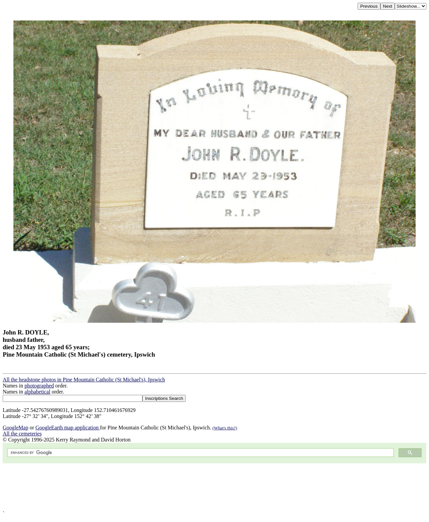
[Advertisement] (204, 487)
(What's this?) (224, 427)
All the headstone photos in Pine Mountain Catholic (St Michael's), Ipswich (84, 379)
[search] (200, 452)
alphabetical (37, 392)
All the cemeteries (22, 433)
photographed (39, 385)
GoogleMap (15, 427)
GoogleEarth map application (68, 427)
